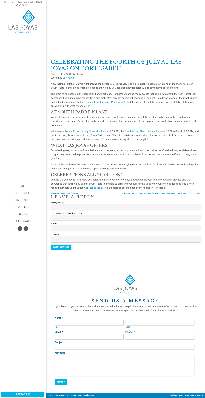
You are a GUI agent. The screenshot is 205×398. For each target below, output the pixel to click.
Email (59, 331)
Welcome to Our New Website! (64, 193)
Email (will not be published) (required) (66, 213)
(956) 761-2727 (22, 5)
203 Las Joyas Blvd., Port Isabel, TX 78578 (23, 2)
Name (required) (57, 203)
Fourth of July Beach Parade (139, 131)
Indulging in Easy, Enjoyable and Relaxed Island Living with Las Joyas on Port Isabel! (161, 193)
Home (23, 186)
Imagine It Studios (195, 395)
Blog (23, 214)
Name (59, 317)
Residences (22, 193)
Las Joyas (68, 77)
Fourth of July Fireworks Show (89, 131)
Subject (59, 342)
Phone (130, 331)
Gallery (23, 207)
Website (54, 224)
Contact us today (93, 187)
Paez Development (86, 395)
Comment (55, 234)
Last (128, 327)
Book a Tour (23, 394)
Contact (23, 221)
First (57, 327)
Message (60, 352)
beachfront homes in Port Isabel (105, 102)
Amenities (22, 200)
